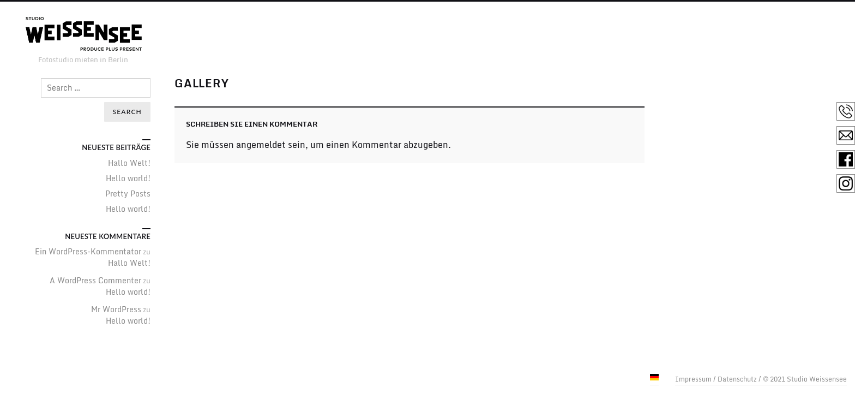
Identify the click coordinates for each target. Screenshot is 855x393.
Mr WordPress (116, 309)
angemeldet (261, 145)
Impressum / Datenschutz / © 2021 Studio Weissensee (761, 379)
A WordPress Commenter (95, 280)
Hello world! (128, 178)
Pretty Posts (127, 193)
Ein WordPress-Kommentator (88, 251)
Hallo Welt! (129, 163)
